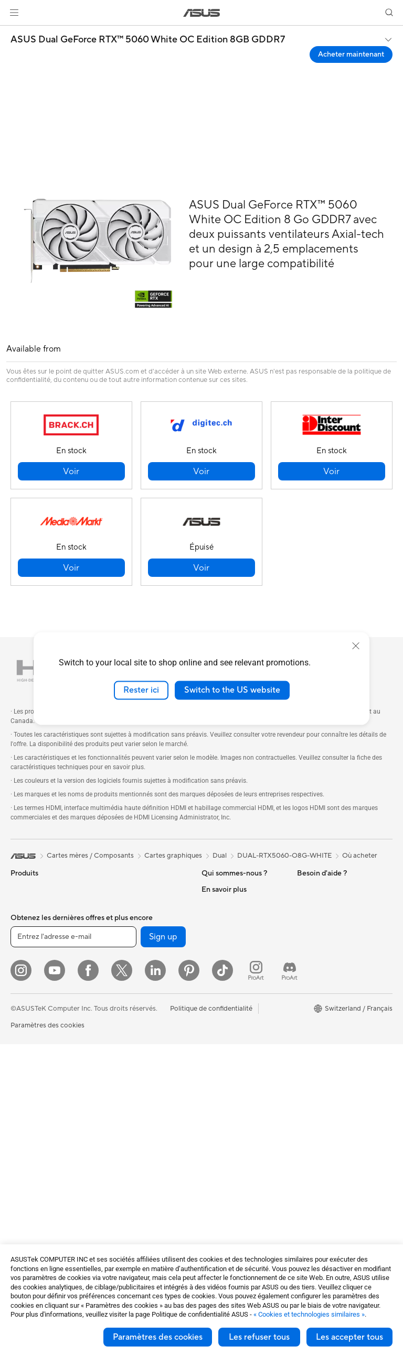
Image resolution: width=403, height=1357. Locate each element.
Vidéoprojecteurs (37, 1048)
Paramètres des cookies (158, 1337)
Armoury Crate (320, 1046)
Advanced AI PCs (324, 952)
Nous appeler (222, 1117)
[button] (14, 12)
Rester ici (141, 690)
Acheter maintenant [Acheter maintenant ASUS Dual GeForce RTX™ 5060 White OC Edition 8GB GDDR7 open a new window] (351, 54)
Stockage (119, 960)
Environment (316, 905)
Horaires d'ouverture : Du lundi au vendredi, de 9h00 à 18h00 (243, 1141)
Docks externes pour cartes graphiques (136, 980)
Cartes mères (31, 1175)
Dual (220, 855)
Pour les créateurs (38, 969)
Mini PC (22, 1135)
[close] (356, 646)
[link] (201, 13)
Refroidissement (129, 889)
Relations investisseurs (236, 936)
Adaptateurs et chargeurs (144, 1182)
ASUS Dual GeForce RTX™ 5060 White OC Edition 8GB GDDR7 (147, 40)
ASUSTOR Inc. (224, 968)
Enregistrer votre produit (240, 1086)
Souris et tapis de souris (140, 1104)
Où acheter (359, 855)
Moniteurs (26, 1032)
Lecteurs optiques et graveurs (135, 940)
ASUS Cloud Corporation (241, 983)
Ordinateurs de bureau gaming (45, 1099)
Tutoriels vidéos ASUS (236, 1181)
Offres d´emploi (225, 905)
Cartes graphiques (39, 1191)
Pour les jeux (29, 1000)
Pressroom (218, 952)
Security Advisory (229, 1166)
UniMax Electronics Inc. (238, 999)
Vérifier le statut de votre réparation (240, 1050)
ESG (304, 889)
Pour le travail (31, 953)
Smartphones (31, 905)
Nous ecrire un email (233, 1102)
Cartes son (120, 920)
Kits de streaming (131, 1135)
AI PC (306, 936)
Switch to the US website (232, 690)
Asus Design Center (327, 968)
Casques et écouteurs (137, 1119)
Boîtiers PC (28, 1206)
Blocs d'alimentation (135, 905)
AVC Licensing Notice (330, 1015)
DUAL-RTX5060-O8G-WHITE (284, 855)
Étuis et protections (134, 1167)
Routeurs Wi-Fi (127, 1016)
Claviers (116, 1088)
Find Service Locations (237, 1070)
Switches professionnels (141, 1056)
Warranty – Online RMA (238, 1030)
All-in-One (26, 1063)
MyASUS (216, 1197)
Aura (304, 1062)
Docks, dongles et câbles (142, 1198)
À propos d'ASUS (229, 889)
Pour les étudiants (38, 984)
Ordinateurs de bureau (45, 1079)
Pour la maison (33, 937)
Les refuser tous (259, 1337)
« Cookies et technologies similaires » (309, 1314)
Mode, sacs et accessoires (144, 1151)
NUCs (19, 1119)
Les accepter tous (349, 1337)
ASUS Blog (314, 1030)
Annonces (217, 920)
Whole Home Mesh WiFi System (141, 1036)
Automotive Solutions (330, 999)
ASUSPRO (313, 983)
